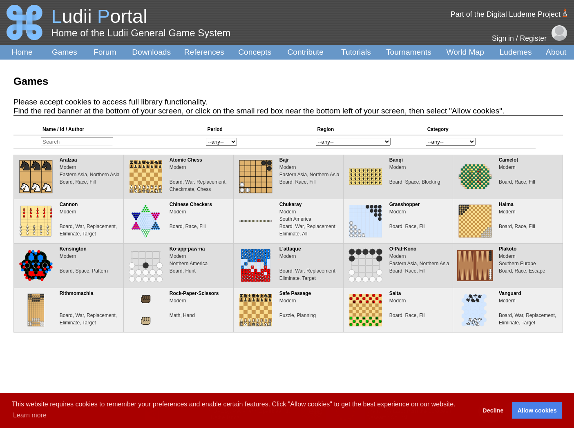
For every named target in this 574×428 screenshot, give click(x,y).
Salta (395, 293)
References (204, 52)
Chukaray (290, 204)
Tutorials (356, 52)
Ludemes (516, 52)
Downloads (151, 52)
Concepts (254, 52)
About (556, 52)
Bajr (284, 160)
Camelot (508, 160)
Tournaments (408, 52)
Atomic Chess (186, 160)
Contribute (305, 52)
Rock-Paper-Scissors (194, 293)
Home (22, 52)
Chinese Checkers (191, 204)
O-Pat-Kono (403, 249)
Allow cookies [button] (537, 410)
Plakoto (507, 249)
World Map (465, 52)
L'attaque (290, 249)
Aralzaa (68, 160)
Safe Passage (295, 293)
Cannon (69, 204)
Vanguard (510, 293)
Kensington (73, 249)
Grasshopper (404, 204)
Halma (506, 204)
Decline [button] (492, 410)
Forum (105, 52)
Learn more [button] (30, 415)
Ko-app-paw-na (187, 249)
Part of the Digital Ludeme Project (506, 14)
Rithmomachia (77, 293)
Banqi (396, 160)
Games (64, 52)
